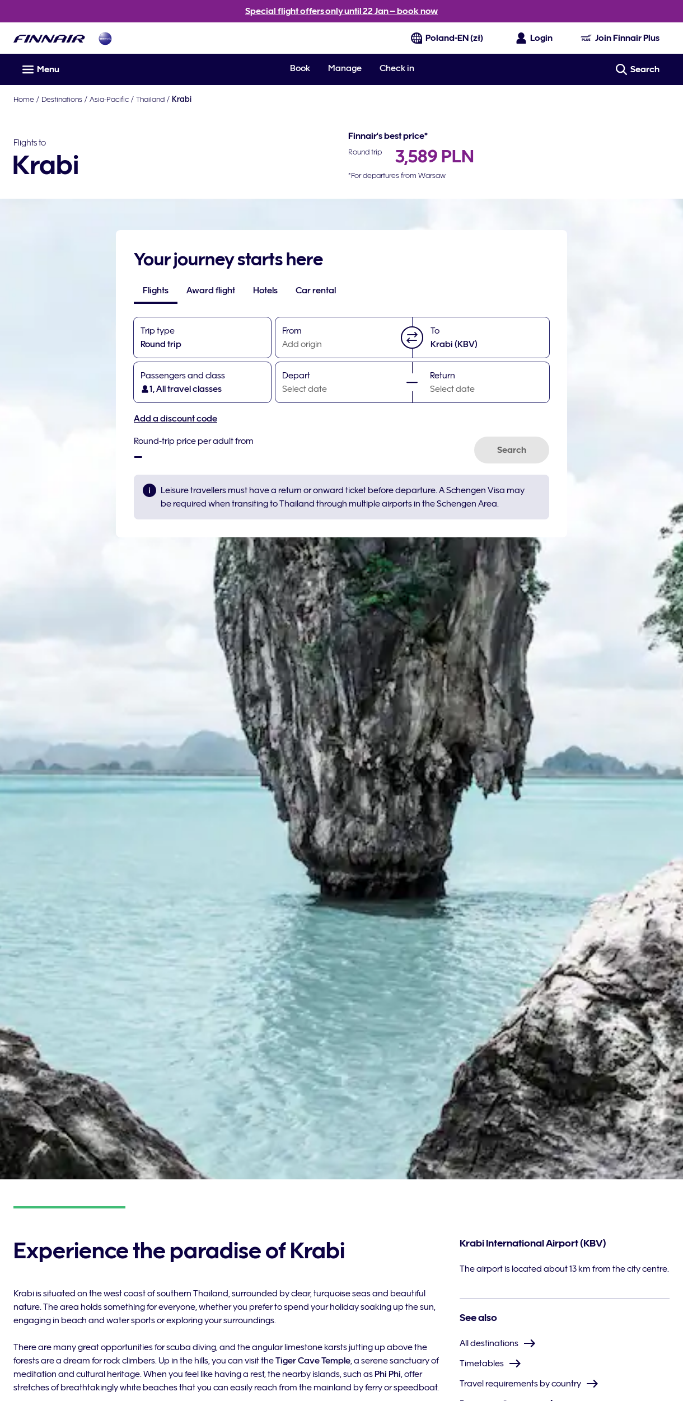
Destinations (61, 99)
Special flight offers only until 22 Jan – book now (341, 11)
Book (300, 68)
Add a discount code (175, 419)
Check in (397, 68)
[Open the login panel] (535, 38)
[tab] (155, 290)
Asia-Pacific (109, 99)
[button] (412, 337)
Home (23, 99)
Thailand (150, 99)
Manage (345, 68)
